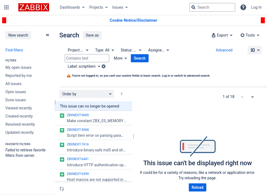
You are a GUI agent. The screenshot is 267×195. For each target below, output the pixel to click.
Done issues (15, 100)
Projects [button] (96, 7)
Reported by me (18, 75)
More (118, 58)
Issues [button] (117, 7)
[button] (6, 7)
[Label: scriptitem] (86, 66)
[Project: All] (78, 50)
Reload (197, 187)
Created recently (19, 116)
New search (18, 35)
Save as (92, 35)
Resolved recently (20, 124)
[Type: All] (104, 50)
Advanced (224, 50)
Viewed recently (18, 108)
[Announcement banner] (133, 20)
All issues (13, 84)
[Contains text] (87, 58)
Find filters (14, 50)
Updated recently (19, 132)
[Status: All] (131, 50)
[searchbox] (212, 7)
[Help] (243, 7)
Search (140, 58)
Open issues (15, 92)
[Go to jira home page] (34, 7)
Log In (256, 7)
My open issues (18, 67)
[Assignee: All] (158, 50)
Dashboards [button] (70, 7)
